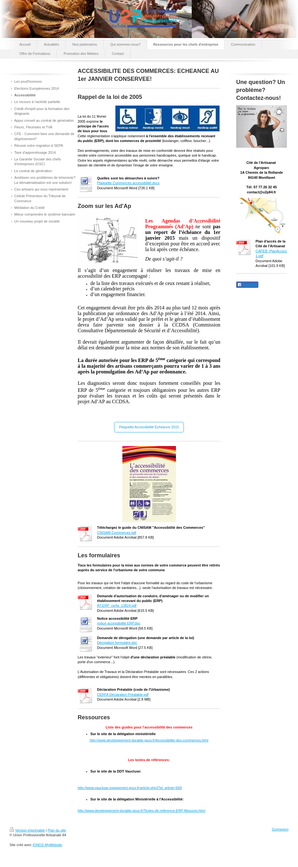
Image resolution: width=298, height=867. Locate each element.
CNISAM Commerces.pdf (116, 532)
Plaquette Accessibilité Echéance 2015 (149, 427)
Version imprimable (27, 830)
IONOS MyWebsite (47, 845)
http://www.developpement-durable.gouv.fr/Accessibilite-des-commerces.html (149, 740)
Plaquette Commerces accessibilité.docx (128, 183)
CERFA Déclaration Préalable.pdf (123, 694)
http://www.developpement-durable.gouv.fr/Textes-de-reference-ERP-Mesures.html (141, 810)
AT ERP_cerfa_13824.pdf (116, 605)
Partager (247, 284)
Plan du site (57, 830)
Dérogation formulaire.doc (117, 642)
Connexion (280, 829)
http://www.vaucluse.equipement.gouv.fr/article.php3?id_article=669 (130, 788)
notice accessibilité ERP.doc (118, 623)
